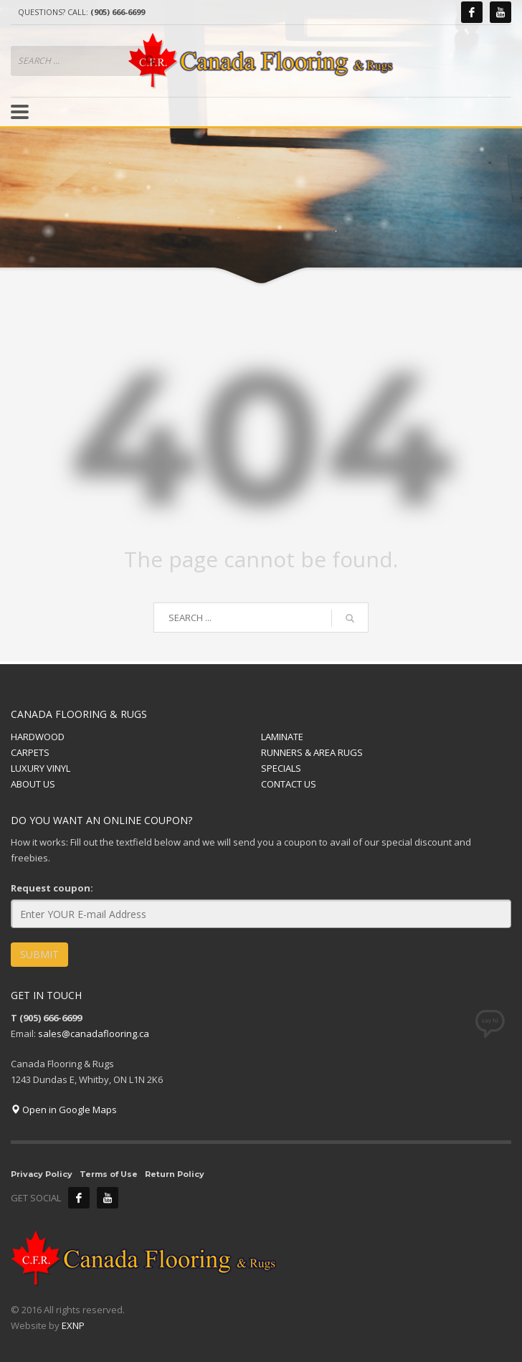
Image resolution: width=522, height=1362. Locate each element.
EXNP (73, 1325)
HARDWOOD (38, 736)
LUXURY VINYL (40, 768)
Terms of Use (109, 1174)
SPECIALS (281, 768)
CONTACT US (288, 783)
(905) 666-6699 (117, 11)
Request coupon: (52, 887)
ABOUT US (33, 783)
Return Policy (174, 1174)
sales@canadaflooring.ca (93, 1033)
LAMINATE (282, 736)
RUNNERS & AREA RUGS (312, 752)
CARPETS (30, 752)
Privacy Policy (41, 1174)
